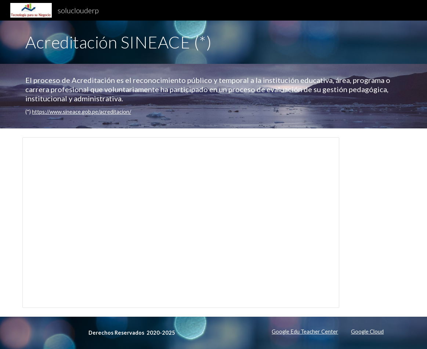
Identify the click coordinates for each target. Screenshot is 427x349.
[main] (213, 42)
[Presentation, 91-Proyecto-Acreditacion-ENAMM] (180, 222)
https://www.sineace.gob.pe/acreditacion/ (81, 112)
